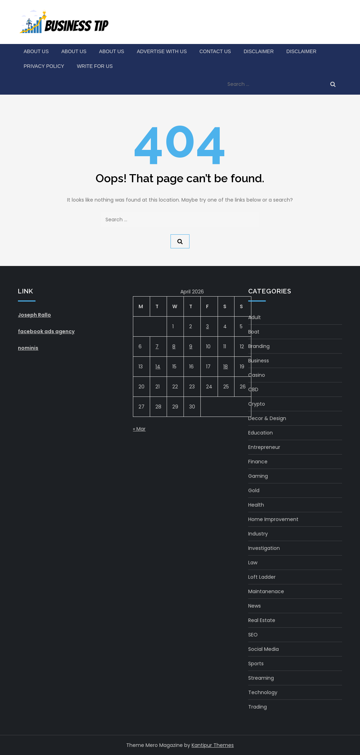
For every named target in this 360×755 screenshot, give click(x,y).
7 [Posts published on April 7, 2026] (157, 346)
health (256, 504)
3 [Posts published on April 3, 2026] (207, 326)
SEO (253, 634)
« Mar (139, 428)
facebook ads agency (46, 331)
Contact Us (215, 51)
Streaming (261, 677)
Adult (254, 317)
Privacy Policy (44, 66)
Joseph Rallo (34, 314)
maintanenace (266, 591)
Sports (256, 663)
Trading (257, 706)
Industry (258, 533)
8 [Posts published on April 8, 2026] (173, 346)
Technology (262, 692)
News (254, 605)
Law (252, 562)
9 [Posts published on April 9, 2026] (190, 346)
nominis (28, 347)
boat (253, 331)
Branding (259, 346)
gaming (258, 476)
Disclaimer (259, 51)
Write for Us (95, 66)
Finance (258, 461)
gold (253, 490)
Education (260, 432)
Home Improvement (273, 519)
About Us (36, 51)
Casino (256, 375)
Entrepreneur (264, 447)
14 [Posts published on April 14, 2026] (157, 366)
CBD (253, 389)
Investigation (264, 548)
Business (258, 360)
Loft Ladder (262, 576)
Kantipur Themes (213, 745)
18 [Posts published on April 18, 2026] (225, 366)
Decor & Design (267, 418)
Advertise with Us (162, 51)
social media (263, 649)
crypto (256, 403)
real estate (261, 620)
